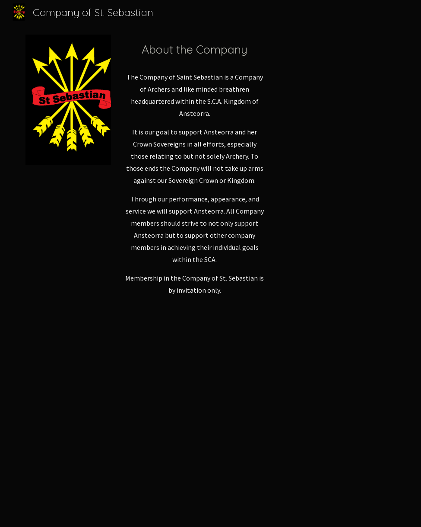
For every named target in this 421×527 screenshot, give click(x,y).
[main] (194, 50)
